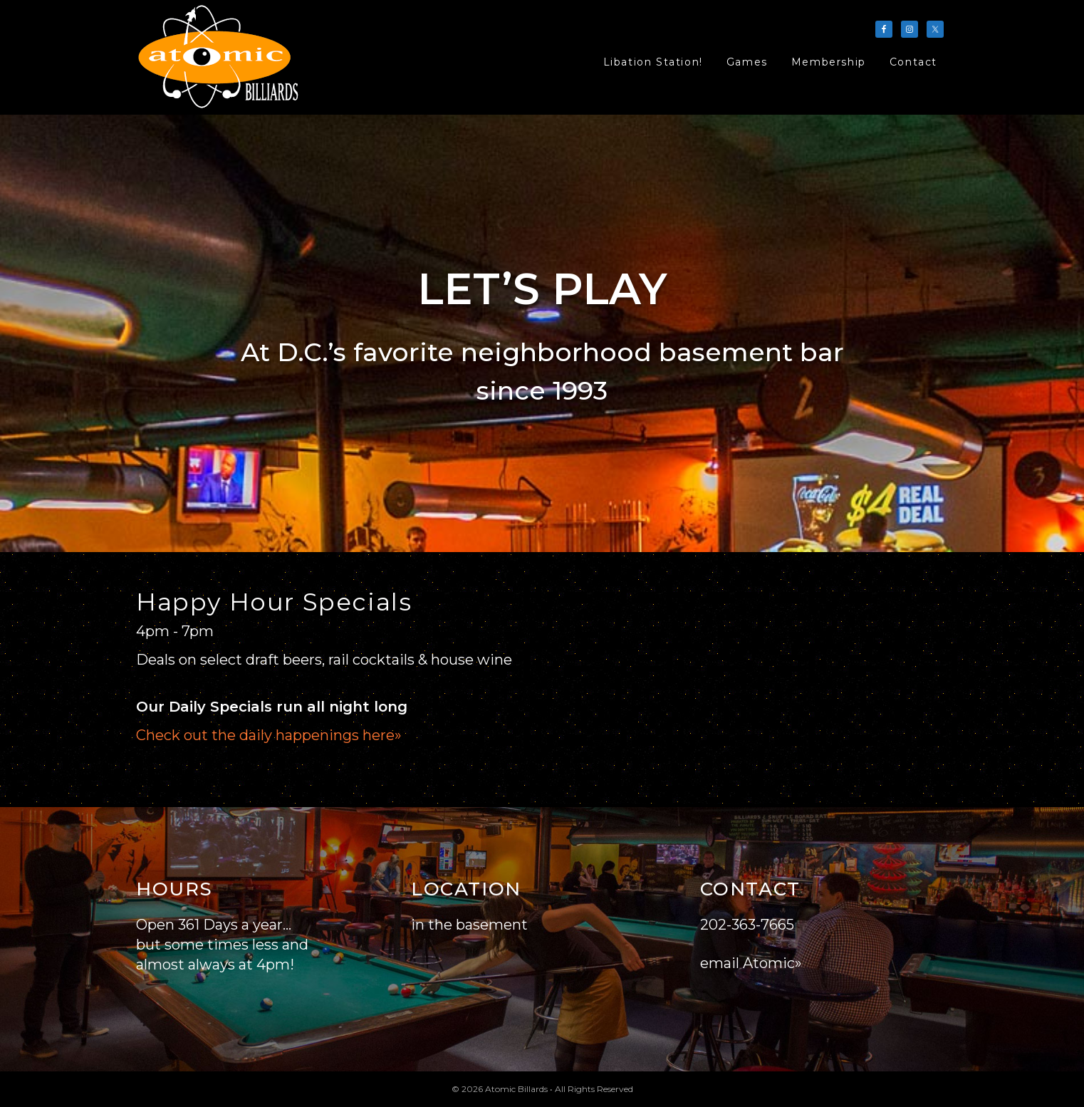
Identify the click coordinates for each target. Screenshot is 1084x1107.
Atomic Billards (219, 57)
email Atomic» (751, 963)
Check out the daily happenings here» (269, 735)
